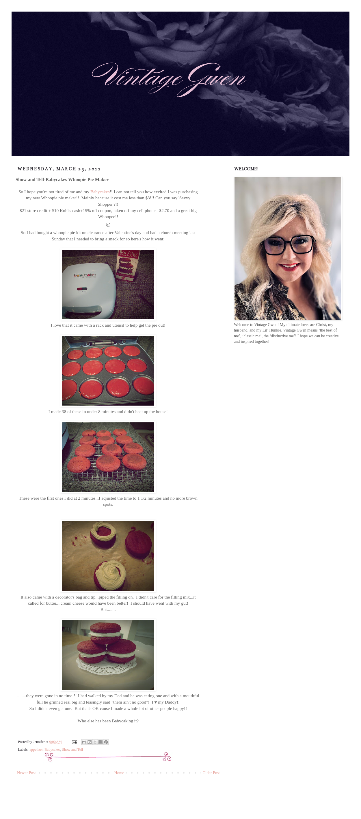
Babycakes (100, 191)
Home (119, 773)
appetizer (36, 750)
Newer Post (26, 773)
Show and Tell (72, 750)
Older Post (211, 773)
